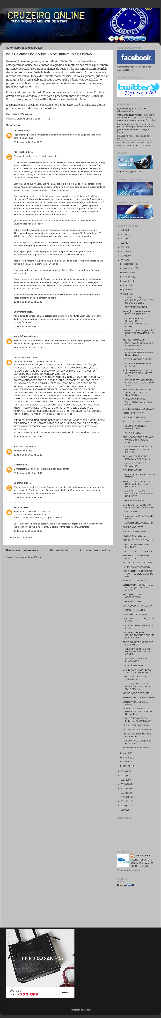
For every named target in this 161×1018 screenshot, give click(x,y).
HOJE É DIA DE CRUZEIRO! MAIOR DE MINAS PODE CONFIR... (137, 651)
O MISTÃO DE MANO (134, 665)
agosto (127, 281)
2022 (123, 247)
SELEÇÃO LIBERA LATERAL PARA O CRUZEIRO (137, 312)
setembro (128, 277)
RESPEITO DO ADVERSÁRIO (138, 523)
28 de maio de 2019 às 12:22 (28, 455)
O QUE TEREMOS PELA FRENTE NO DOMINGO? (137, 719)
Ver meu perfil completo (128, 870)
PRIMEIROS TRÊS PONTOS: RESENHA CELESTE (137, 735)
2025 (123, 234)
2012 (123, 797)
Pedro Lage (20, 152)
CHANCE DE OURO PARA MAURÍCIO (136, 545)
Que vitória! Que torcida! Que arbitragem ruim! (131, 109)
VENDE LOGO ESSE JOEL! (137, 693)
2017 (123, 775)
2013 (123, 793)
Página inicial (59, 550)
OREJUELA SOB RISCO (135, 500)
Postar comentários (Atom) (28, 557)
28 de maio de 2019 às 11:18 (28, 347)
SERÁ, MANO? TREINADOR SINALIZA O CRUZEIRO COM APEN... (137, 392)
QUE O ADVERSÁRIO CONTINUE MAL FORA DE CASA (137, 402)
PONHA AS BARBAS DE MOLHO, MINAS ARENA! (136, 457)
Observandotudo (22, 357)
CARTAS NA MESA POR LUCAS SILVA (135, 659)
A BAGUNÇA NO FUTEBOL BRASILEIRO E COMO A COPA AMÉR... (136, 686)
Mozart (17, 465)
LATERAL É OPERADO (134, 417)
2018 (123, 771)
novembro (128, 268)
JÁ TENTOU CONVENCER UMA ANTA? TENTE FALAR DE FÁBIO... (138, 711)
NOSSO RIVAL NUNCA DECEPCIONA (134, 427)
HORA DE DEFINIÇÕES (135, 307)
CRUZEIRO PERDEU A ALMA (138, 551)
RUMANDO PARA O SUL (135, 610)
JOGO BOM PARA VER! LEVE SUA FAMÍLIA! (138, 643)
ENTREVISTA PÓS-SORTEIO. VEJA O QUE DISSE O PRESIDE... (138, 587)
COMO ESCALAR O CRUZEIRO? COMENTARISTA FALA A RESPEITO (136, 322)
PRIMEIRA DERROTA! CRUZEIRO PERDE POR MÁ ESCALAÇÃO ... (138, 635)
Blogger (87, 1010)
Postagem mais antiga (95, 550)
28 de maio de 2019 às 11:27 (28, 436)
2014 (123, 788)
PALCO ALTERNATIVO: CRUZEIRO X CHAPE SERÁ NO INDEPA (138, 493)
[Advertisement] (136, 908)
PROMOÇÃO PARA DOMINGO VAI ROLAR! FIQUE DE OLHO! (138, 440)
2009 (123, 810)
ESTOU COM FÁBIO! (133, 413)
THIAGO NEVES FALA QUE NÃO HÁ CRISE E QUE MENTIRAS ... (137, 484)
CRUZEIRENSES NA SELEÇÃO (139, 409)
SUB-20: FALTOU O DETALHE (138, 540)
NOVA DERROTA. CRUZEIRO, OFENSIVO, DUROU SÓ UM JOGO (138, 383)
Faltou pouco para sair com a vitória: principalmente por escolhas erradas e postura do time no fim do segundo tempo (136, 128)
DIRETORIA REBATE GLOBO (137, 359)
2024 (123, 238)
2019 (123, 260)
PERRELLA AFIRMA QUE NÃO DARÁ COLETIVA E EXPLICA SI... (138, 333)
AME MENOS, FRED (133, 527)
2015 (123, 784)
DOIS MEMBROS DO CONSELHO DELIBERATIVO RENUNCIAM (138, 352)
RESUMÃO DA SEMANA (135, 614)
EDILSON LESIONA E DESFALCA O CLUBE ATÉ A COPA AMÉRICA (138, 343)
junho (126, 289)
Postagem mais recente (22, 550)
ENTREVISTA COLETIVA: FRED (139, 697)
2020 (123, 255)
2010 (123, 805)
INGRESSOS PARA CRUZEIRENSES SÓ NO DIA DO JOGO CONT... (138, 300)
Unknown (18, 130)
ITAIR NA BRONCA (132, 433)
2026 (123, 230)
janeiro (127, 766)
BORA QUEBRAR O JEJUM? (137, 606)
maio (126, 294)
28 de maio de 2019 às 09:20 (28, 142)
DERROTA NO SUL (132, 601)
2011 (123, 801)
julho (126, 285)
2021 (123, 251)
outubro (127, 272)
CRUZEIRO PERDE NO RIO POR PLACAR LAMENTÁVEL (139, 506)
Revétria (18, 507)
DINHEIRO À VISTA (133, 470)
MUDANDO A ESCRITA (134, 580)
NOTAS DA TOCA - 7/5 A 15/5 (137, 562)
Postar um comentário (21, 537)
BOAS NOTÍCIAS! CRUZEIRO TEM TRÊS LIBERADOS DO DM (138, 573)
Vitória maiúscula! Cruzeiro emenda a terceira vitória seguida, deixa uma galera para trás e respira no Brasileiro (136, 117)
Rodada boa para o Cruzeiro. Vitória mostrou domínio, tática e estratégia (135, 143)
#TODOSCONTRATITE (134, 531)
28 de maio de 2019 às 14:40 (28, 531)
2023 (123, 243)
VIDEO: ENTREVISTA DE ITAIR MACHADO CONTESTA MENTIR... (138, 449)
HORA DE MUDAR (132, 511)
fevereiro (127, 761)
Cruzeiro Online (142, 855)
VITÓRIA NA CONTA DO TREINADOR (135, 678)
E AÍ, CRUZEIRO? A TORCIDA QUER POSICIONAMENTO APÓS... (138, 373)
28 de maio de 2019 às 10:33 (28, 302)
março (126, 757)
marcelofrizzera (22, 336)
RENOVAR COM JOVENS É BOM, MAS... (137, 742)
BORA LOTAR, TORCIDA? (136, 725)
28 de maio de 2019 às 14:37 (28, 497)
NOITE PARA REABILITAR (136, 747)
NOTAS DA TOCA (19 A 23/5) (137, 421)
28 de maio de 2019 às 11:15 (28, 326)
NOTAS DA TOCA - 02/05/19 (137, 729)
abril (125, 753)
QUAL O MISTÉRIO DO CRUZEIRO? (134, 464)
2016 (123, 780)
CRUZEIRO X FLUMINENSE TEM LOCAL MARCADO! (137, 671)
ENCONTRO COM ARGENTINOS (132, 595)
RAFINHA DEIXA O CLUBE (136, 567)
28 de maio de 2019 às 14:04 (28, 473)
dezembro (128, 264)
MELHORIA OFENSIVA (134, 536)
